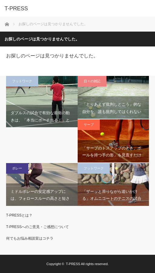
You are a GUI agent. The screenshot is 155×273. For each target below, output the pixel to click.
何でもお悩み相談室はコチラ (29, 238)
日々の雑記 (92, 81)
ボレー (17, 168)
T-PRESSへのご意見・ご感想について (37, 227)
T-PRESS (73, 264)
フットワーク (22, 81)
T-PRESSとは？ (19, 215)
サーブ (89, 124)
